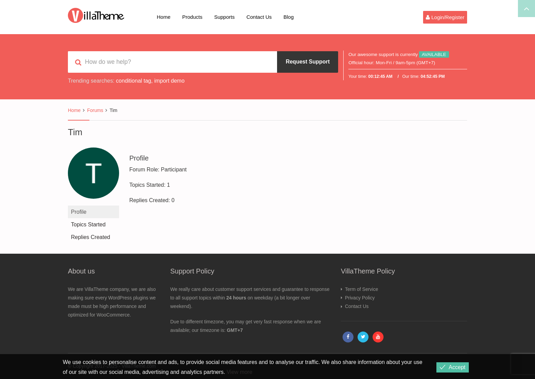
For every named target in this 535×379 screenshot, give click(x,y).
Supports (224, 17)
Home (164, 17)
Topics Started (88, 224)
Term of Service (361, 289)
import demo (169, 81)
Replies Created (90, 237)
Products (192, 17)
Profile (78, 212)
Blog (289, 17)
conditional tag (133, 81)
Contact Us (259, 17)
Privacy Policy (360, 297)
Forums (95, 110)
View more (239, 372)
